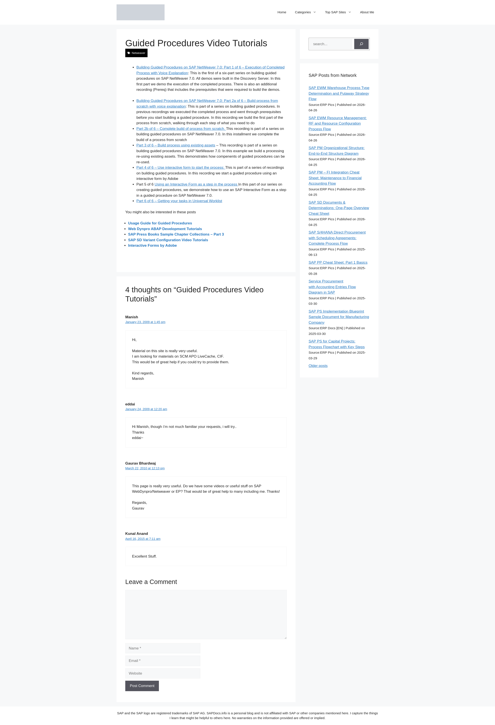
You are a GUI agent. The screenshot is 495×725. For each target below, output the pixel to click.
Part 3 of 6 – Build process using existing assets (175, 145)
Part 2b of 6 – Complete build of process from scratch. (181, 129)
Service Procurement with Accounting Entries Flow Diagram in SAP (332, 286)
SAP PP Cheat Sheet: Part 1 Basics (338, 262)
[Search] (361, 44)
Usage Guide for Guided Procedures (160, 223)
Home (282, 12)
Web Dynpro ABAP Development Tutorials (165, 229)
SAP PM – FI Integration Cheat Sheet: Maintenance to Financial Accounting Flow (335, 178)
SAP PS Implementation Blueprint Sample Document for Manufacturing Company (339, 317)
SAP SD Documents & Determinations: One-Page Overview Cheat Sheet (339, 208)
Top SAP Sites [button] (340, 12)
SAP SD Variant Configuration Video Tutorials (168, 240)
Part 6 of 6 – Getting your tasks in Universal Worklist (179, 201)
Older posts (318, 366)
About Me (367, 12)
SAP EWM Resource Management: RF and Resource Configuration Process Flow (338, 123)
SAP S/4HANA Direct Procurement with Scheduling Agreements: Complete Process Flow (337, 238)
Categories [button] (308, 12)
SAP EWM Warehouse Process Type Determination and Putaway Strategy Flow (339, 93)
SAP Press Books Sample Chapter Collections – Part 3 (176, 234)
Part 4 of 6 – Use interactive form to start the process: (180, 167)
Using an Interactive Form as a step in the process (196, 184)
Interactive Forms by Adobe (152, 245)
